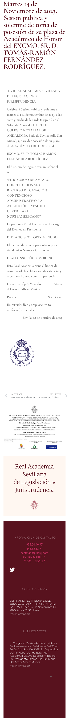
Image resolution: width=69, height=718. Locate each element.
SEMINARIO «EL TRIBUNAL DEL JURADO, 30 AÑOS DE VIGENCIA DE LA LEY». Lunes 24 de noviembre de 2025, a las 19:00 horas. (33, 605)
